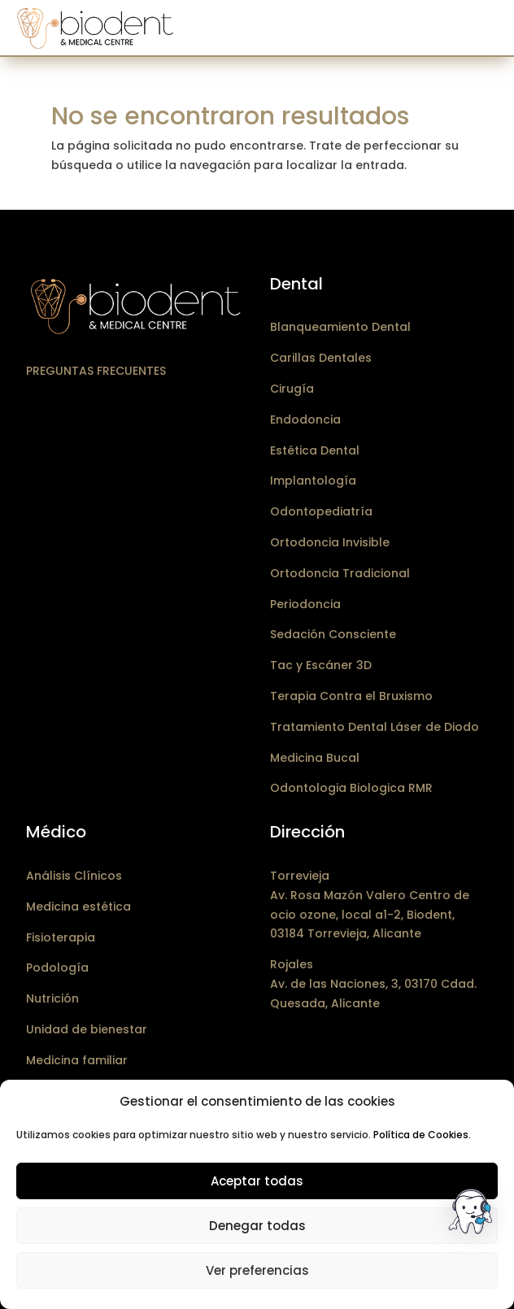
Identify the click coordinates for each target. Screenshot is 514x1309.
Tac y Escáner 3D (321, 665)
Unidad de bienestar (86, 1029)
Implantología (313, 480)
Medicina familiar (77, 1060)
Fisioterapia (60, 937)
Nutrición (52, 998)
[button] (472, 1215)
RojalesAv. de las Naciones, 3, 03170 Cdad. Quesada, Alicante (373, 983)
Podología (57, 967)
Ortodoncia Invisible (330, 542)
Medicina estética (78, 906)
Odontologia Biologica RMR (351, 788)
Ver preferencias (257, 1270)
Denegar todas (257, 1225)
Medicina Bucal (314, 758)
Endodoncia (305, 419)
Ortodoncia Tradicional (340, 573)
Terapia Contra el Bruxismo (351, 696)
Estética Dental (314, 450)
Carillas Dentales (321, 358)
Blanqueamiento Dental (340, 327)
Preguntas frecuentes (96, 371)
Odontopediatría (321, 511)
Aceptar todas (257, 1180)
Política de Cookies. (422, 1135)
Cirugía (292, 389)
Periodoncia (305, 604)
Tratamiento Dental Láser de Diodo (374, 727)
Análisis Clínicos (74, 876)
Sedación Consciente (333, 634)
